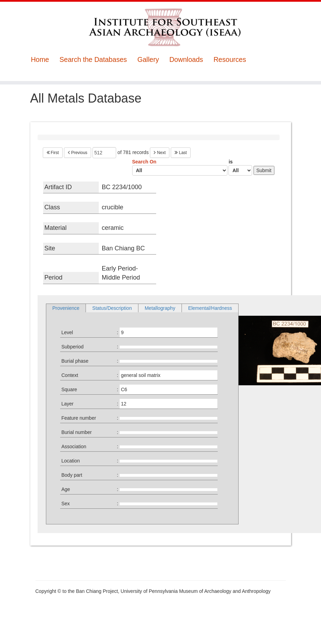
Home (40, 59)
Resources (230, 59)
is (240, 167)
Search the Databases (93, 59)
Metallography (160, 308)
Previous (77, 152)
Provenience (66, 308)
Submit (264, 170)
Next (160, 152)
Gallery (148, 59)
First (53, 152)
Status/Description (112, 308)
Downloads (186, 59)
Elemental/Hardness (210, 308)
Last (181, 152)
